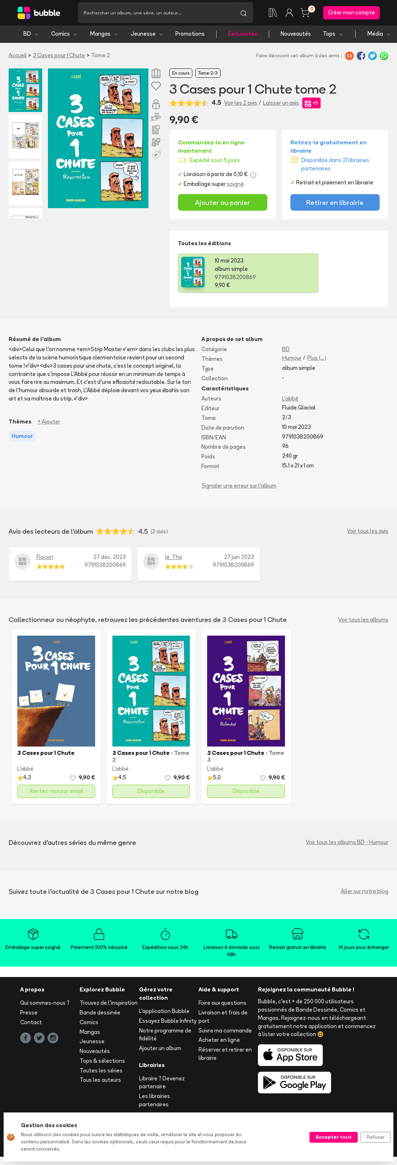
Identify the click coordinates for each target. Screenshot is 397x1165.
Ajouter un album (160, 1049)
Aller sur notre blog (364, 892)
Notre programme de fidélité (165, 1035)
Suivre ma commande (225, 1031)
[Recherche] (155, 13)
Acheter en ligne (219, 1041)
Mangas (104, 35)
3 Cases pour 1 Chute (59, 56)
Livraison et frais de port (222, 1017)
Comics (64, 35)
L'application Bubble (164, 1012)
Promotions (190, 35)
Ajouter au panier (222, 203)
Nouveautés (296, 35)
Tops (333, 35)
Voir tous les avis (367, 532)
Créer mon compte (351, 13)
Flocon (44, 558)
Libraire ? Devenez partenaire (162, 1083)
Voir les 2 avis (240, 103)
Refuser (375, 1137)
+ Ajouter (48, 422)
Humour (292, 358)
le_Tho (173, 558)
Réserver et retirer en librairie (225, 1055)
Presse (28, 1013)
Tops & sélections (102, 1061)
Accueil (18, 56)
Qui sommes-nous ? (45, 1004)
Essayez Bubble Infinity (167, 1021)
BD (31, 35)
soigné (235, 185)
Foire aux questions (222, 1004)
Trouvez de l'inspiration (109, 1004)
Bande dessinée (100, 1013)
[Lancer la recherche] (243, 13)
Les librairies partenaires (154, 1101)
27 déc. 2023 (109, 558)
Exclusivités (242, 35)
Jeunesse (147, 35)
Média (379, 35)
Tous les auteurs (100, 1081)
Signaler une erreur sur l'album (239, 486)
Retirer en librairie (334, 203)
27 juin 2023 (239, 558)
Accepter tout (334, 1137)
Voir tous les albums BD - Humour (347, 843)
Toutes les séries (101, 1071)
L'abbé (290, 399)
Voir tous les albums (363, 620)
